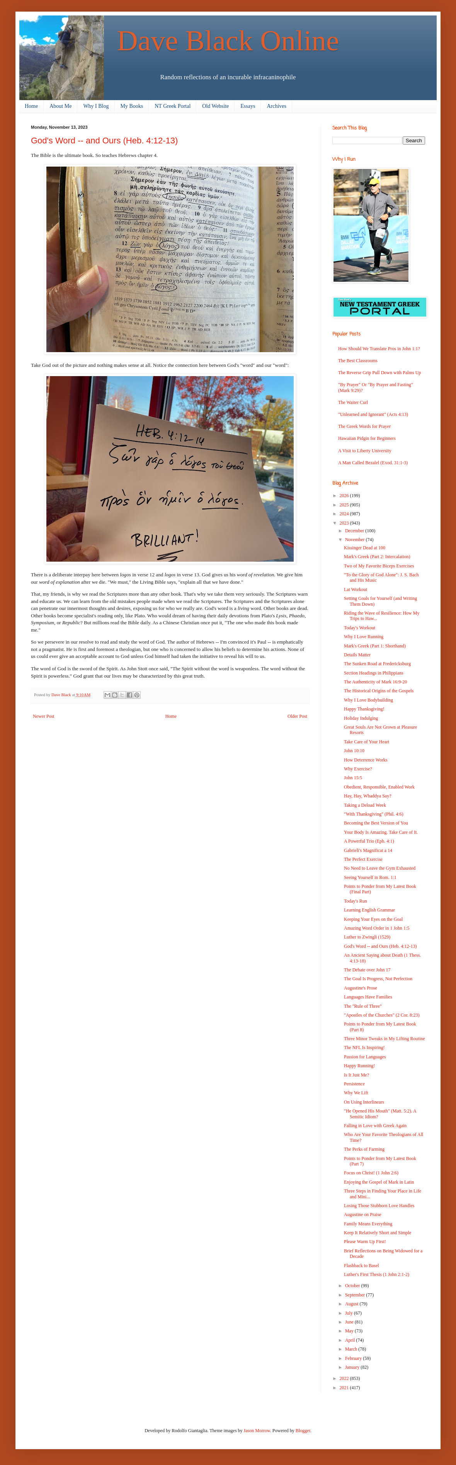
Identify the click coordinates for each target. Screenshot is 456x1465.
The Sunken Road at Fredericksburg (377, 663)
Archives (276, 106)
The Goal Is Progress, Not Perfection (378, 978)
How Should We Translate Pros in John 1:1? (379, 348)
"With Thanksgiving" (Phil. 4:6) (373, 814)
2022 (345, 1378)
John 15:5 (353, 777)
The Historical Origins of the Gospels (378, 690)
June (350, 1322)
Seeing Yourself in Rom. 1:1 (370, 877)
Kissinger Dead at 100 (364, 547)
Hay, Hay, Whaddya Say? (367, 796)
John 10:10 (354, 750)
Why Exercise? (358, 769)
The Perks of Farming (364, 1149)
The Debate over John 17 (367, 970)
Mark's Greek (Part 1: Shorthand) (375, 646)
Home (31, 106)
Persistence (354, 1084)
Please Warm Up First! (365, 1241)
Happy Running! (359, 1065)
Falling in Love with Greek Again (375, 1125)
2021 (345, 1387)
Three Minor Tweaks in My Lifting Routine (384, 1038)
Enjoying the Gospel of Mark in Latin (379, 1182)
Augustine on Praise (362, 1214)
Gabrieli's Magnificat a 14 (368, 850)
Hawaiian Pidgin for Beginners (367, 438)
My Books (132, 106)
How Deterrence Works (366, 760)
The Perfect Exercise (363, 859)
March (351, 1349)
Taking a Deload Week (365, 805)
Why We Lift (356, 1092)
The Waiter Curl (353, 402)
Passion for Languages (365, 1057)
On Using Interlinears (364, 1102)
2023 (345, 523)
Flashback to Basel (361, 1265)
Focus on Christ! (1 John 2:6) (371, 1172)
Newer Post (43, 716)
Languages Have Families (368, 997)
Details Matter (357, 655)
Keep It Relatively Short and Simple (377, 1232)
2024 (345, 513)
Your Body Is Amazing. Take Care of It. (381, 832)
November (355, 539)
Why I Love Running (363, 636)
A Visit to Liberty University (364, 450)
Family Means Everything (368, 1224)
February (354, 1358)
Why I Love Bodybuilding (368, 700)
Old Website (215, 106)
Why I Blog (96, 106)
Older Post (297, 716)
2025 (345, 505)
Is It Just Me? (356, 1075)
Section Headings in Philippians (373, 673)
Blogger (303, 1430)
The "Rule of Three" (363, 1006)
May (350, 1331)
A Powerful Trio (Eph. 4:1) (369, 841)
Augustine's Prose (360, 988)
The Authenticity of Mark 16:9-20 (375, 682)
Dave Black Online (228, 40)
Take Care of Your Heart (366, 741)
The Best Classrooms (358, 360)
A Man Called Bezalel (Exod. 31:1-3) (373, 462)
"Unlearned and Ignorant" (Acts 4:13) (373, 414)
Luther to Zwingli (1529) (367, 937)
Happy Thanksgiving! (364, 709)
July (349, 1313)
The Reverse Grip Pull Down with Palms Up (379, 372)
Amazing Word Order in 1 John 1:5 (376, 928)
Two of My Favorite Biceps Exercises (379, 566)
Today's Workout (359, 627)
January (353, 1367)
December (355, 530)
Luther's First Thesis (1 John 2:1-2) (376, 1274)
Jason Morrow (257, 1430)
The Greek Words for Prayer (364, 426)
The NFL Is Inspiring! (364, 1047)
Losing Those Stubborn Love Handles (379, 1205)
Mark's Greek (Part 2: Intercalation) (377, 556)
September (355, 1295)
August (352, 1304)
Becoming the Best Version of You (376, 823)
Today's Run (355, 901)
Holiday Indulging (361, 718)
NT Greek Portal (173, 106)
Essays (247, 106)
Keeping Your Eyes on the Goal (373, 919)
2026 (345, 495)
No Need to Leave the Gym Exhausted (379, 868)
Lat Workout (355, 589)
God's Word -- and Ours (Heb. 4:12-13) (380, 946)
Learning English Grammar (369, 910)
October (353, 1285)
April (350, 1340)
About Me (60, 106)
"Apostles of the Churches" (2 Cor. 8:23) (381, 1015)
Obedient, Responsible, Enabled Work (379, 787)
